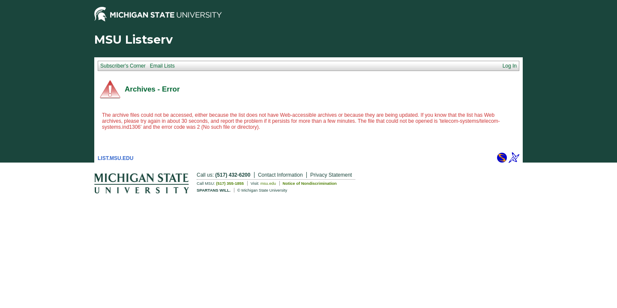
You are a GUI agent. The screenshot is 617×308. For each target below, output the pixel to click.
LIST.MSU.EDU (115, 158)
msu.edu (268, 183)
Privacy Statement (331, 175)
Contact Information (280, 175)
